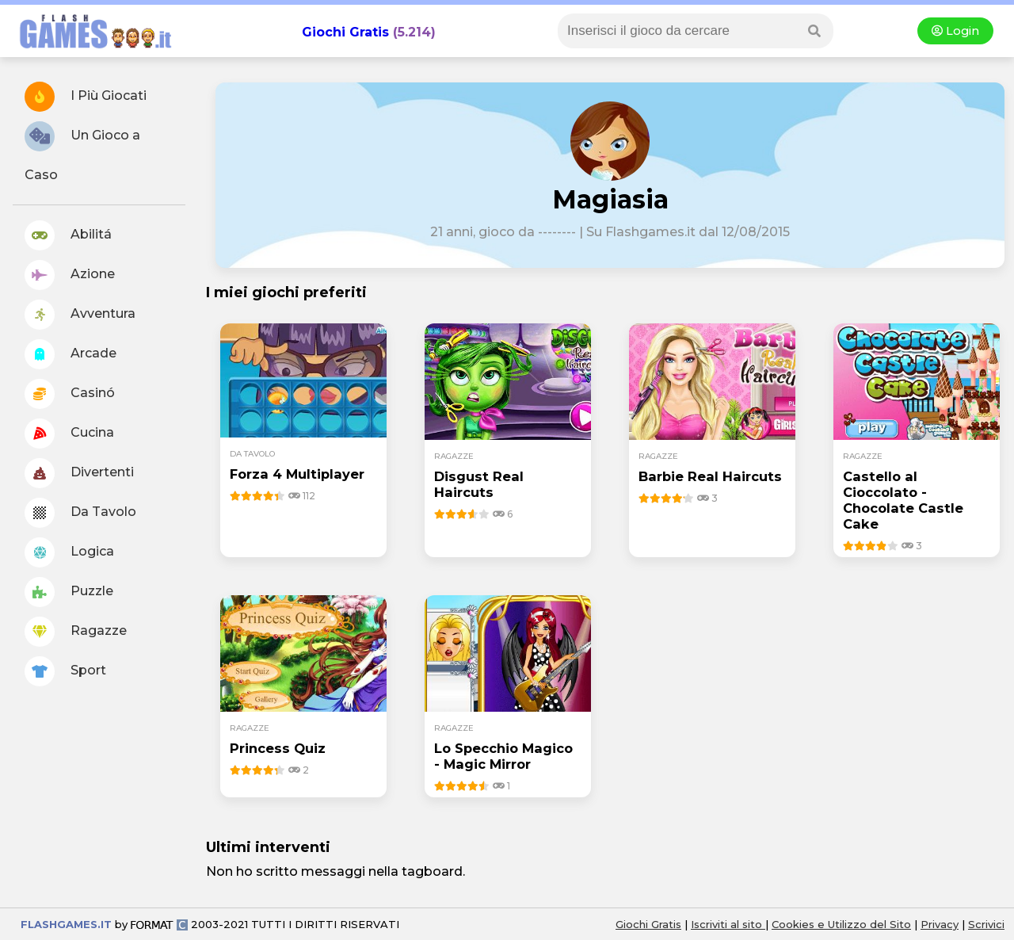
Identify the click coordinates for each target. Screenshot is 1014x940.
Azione (70, 275)
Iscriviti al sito (728, 924)
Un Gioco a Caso (82, 151)
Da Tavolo (80, 513)
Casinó (70, 394)
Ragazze (76, 632)
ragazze (454, 456)
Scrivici (986, 924)
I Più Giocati (86, 97)
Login (955, 31)
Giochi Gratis (345, 32)
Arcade (70, 354)
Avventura (80, 315)
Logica (69, 552)
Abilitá (68, 235)
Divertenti (79, 473)
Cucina (69, 433)
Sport (65, 671)
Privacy (940, 924)
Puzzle (69, 592)
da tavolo (252, 454)
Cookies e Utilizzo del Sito (841, 924)
